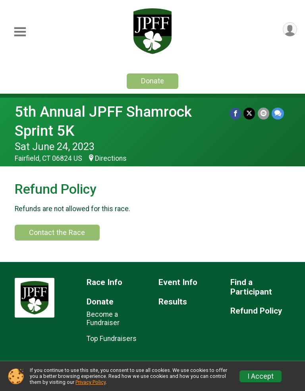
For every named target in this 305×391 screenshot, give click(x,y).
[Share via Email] (263, 113)
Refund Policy (256, 311)
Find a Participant (251, 287)
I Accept (260, 376)
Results (172, 301)
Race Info (104, 282)
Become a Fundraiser (103, 318)
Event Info (177, 282)
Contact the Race (57, 232)
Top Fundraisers (112, 339)
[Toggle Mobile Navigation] (20, 32)
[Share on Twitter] (249, 113)
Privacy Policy (90, 382)
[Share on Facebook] (235, 113)
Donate (152, 81)
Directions (111, 158)
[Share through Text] (278, 113)
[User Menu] (289, 29)
